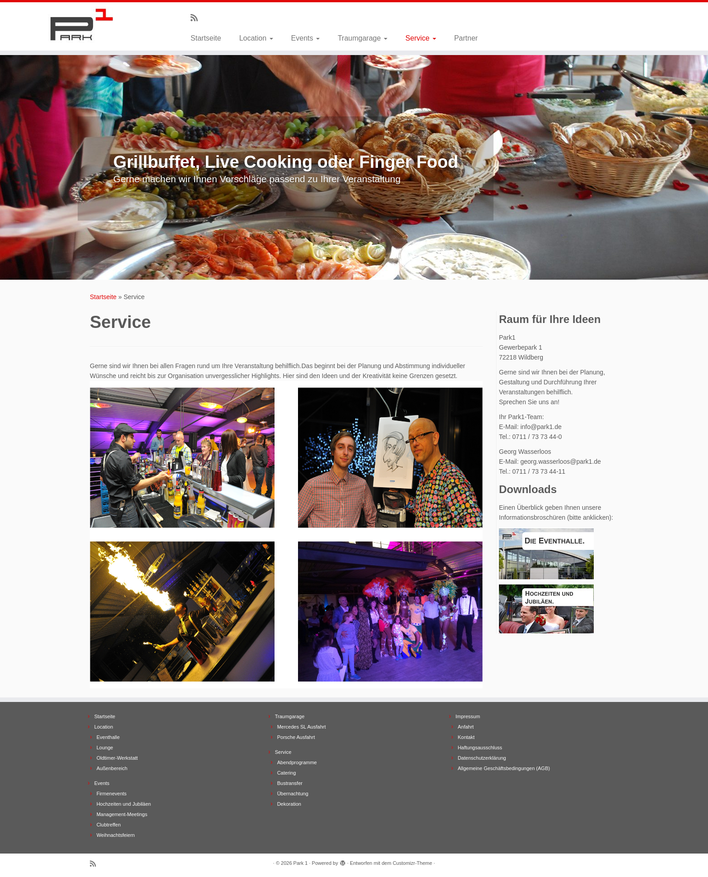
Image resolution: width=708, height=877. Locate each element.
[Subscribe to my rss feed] (197, 18)
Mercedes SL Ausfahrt (301, 726)
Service (420, 38)
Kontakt (466, 737)
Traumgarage (362, 38)
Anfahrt (466, 726)
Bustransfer (290, 783)
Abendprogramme (297, 762)
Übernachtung (292, 793)
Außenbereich (112, 768)
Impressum (468, 716)
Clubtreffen (109, 824)
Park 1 (300, 863)
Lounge (105, 747)
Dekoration (289, 804)
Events (305, 38)
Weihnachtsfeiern (116, 835)
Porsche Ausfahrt (296, 737)
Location (256, 38)
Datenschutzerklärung (482, 758)
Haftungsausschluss (480, 747)
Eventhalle (108, 737)
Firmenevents (112, 793)
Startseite (206, 38)
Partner (466, 38)
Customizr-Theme (412, 863)
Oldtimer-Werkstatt (117, 758)
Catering (286, 772)
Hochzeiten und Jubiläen (124, 804)
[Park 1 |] (81, 25)
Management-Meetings (122, 814)
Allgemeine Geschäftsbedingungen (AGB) (504, 768)
